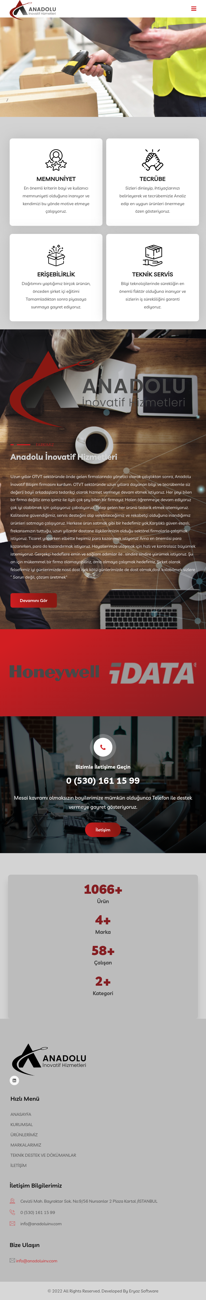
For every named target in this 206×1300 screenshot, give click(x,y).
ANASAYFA (20, 1114)
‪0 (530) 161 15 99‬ (37, 1212)
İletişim (103, 829)
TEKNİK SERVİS (152, 274)
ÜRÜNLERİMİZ (24, 1134)
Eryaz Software (144, 1291)
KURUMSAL (21, 1124)
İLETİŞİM (18, 1165)
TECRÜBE (152, 179)
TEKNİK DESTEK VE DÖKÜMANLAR (43, 1155)
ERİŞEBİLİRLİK (56, 274)
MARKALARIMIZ (25, 1145)
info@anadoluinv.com (41, 1223)
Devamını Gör (33, 600)
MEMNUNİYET (56, 179)
